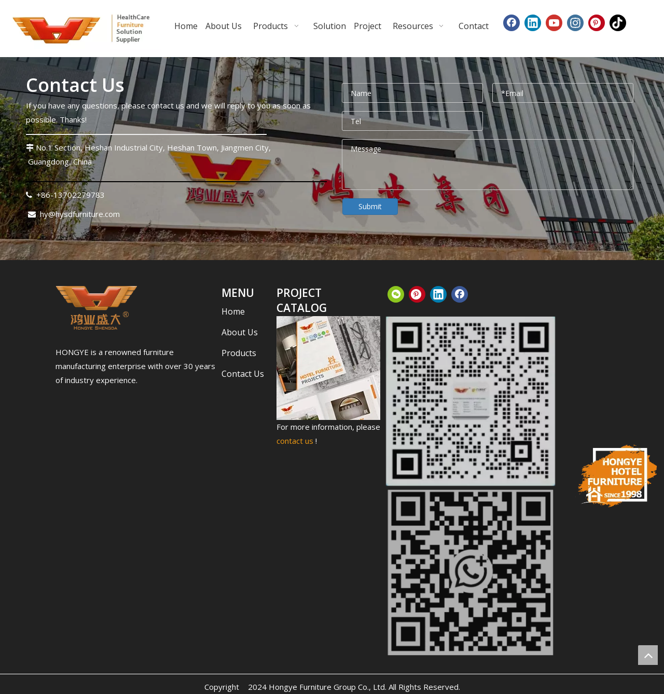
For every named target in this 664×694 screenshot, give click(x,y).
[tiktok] (618, 23)
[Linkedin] (532, 23)
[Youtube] (554, 23)
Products (239, 353)
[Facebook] (511, 23)
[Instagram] (575, 23)
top (648, 655)
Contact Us (243, 373)
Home (233, 311)
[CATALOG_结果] (328, 368)
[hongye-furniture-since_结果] (616, 476)
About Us (240, 332)
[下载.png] (96, 308)
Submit (370, 206)
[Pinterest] (596, 23)
